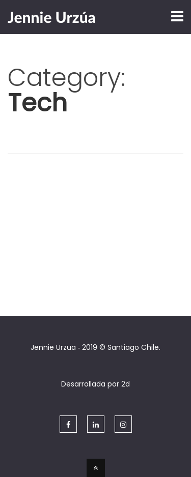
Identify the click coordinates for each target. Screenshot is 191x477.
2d (125, 384)
